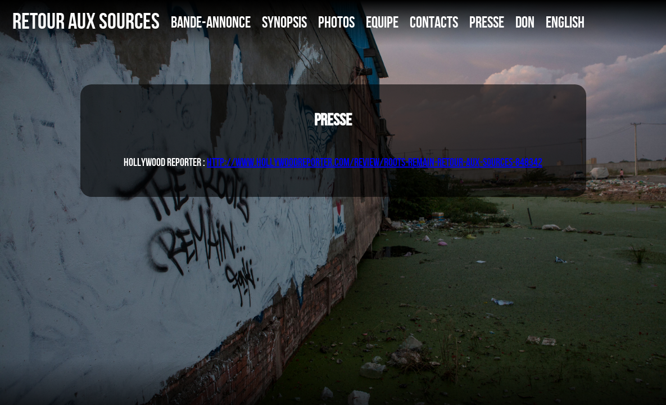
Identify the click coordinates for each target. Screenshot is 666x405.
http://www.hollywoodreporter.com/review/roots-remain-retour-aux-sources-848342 (374, 162)
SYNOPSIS (284, 22)
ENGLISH (565, 22)
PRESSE (486, 22)
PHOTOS (336, 22)
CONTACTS (434, 22)
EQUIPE (382, 22)
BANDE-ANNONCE (211, 22)
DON (524, 22)
